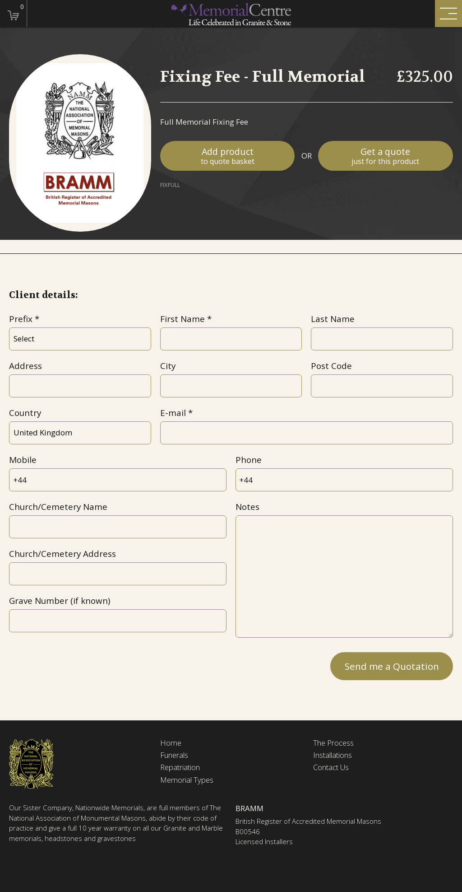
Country (25, 413)
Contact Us (331, 767)
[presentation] (77, 664)
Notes (247, 507)
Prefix (20, 319)
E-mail (173, 413)
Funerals (174, 755)
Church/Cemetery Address (62, 554)
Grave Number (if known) (59, 601)
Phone (249, 460)
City (168, 366)
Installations (332, 755)
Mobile (23, 460)
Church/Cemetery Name (58, 507)
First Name (182, 319)
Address (25, 366)
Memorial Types (187, 780)
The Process (334, 742)
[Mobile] (117, 479)
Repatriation (180, 767)
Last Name (333, 319)
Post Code (331, 366)
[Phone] (344, 479)
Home (171, 742)
